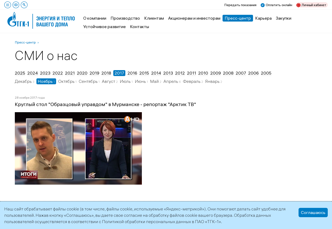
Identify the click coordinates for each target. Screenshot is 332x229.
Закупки (283, 18)
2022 (58, 73)
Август (109, 81)
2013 (168, 73)
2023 (45, 73)
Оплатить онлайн (279, 5)
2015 (144, 73)
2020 (82, 73)
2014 (156, 73)
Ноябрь (46, 81)
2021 (70, 73)
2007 (241, 73)
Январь (212, 81)
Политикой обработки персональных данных (146, 221)
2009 (215, 73)
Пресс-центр (238, 18)
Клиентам (154, 18)
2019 (94, 73)
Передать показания (240, 5)
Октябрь (66, 81)
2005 (266, 73)
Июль (125, 81)
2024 (32, 73)
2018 (106, 73)
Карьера (263, 18)
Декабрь (24, 81)
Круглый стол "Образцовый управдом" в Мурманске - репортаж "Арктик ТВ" (105, 104)
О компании (94, 18)
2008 (228, 73)
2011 (191, 73)
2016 (132, 73)
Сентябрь (88, 81)
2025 (20, 73)
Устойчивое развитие (104, 26)
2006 (253, 73)
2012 (180, 73)
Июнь (141, 81)
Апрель (171, 81)
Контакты (139, 26)
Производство (125, 18)
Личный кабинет (314, 5)
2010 (203, 73)
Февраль (192, 81)
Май (155, 81)
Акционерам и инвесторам (194, 18)
